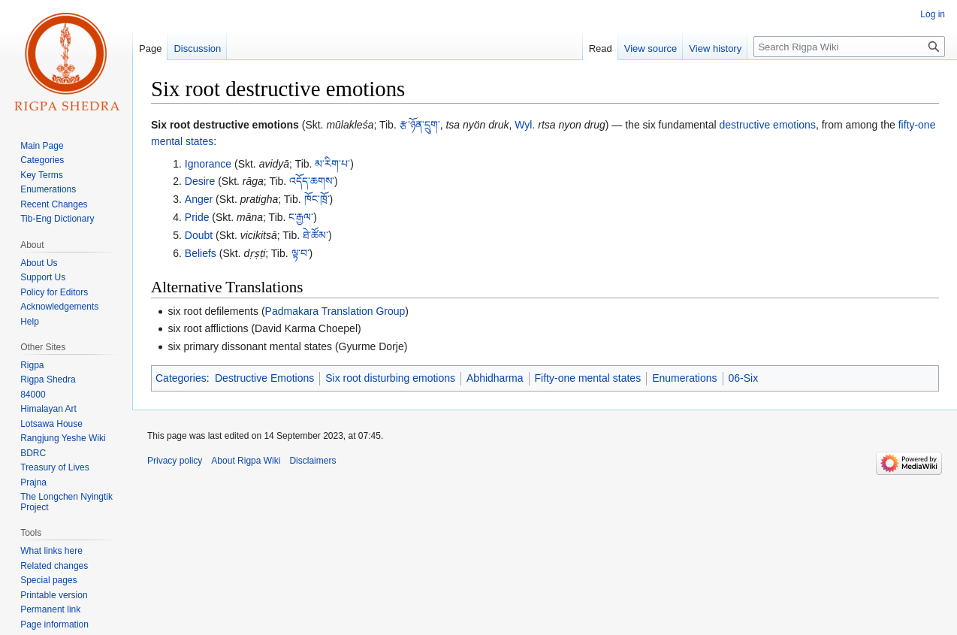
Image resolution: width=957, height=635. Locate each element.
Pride (197, 217)
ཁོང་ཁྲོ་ (317, 199)
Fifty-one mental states (588, 378)
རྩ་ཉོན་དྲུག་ (420, 125)
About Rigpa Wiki (245, 460)
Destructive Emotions (264, 378)
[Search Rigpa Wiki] (849, 46)
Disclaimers (312, 460)
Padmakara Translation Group (335, 311)
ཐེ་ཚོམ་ (315, 235)
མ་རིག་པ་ (332, 164)
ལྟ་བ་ (300, 253)
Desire (200, 181)
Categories (181, 378)
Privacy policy (174, 460)
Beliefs (200, 253)
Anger (199, 199)
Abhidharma (495, 378)
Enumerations (684, 378)
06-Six (744, 378)
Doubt (199, 235)
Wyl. (525, 125)
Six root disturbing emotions (390, 378)
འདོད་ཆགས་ (311, 181)
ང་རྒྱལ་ (300, 217)
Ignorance (208, 164)
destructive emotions (768, 125)
